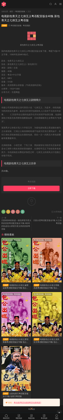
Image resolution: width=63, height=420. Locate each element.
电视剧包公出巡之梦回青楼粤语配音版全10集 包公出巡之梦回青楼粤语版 (15, 340)
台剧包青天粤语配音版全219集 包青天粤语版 (15, 394)
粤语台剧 (17, 348)
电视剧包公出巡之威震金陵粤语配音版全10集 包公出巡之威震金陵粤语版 (15, 286)
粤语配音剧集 (16, 26)
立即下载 (31, 188)
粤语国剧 (26, 26)
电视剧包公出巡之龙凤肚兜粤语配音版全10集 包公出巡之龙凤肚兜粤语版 (46, 340)
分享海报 (56, 212)
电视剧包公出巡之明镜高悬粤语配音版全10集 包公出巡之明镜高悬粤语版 (46, 286)
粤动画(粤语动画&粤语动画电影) (27, 403)
